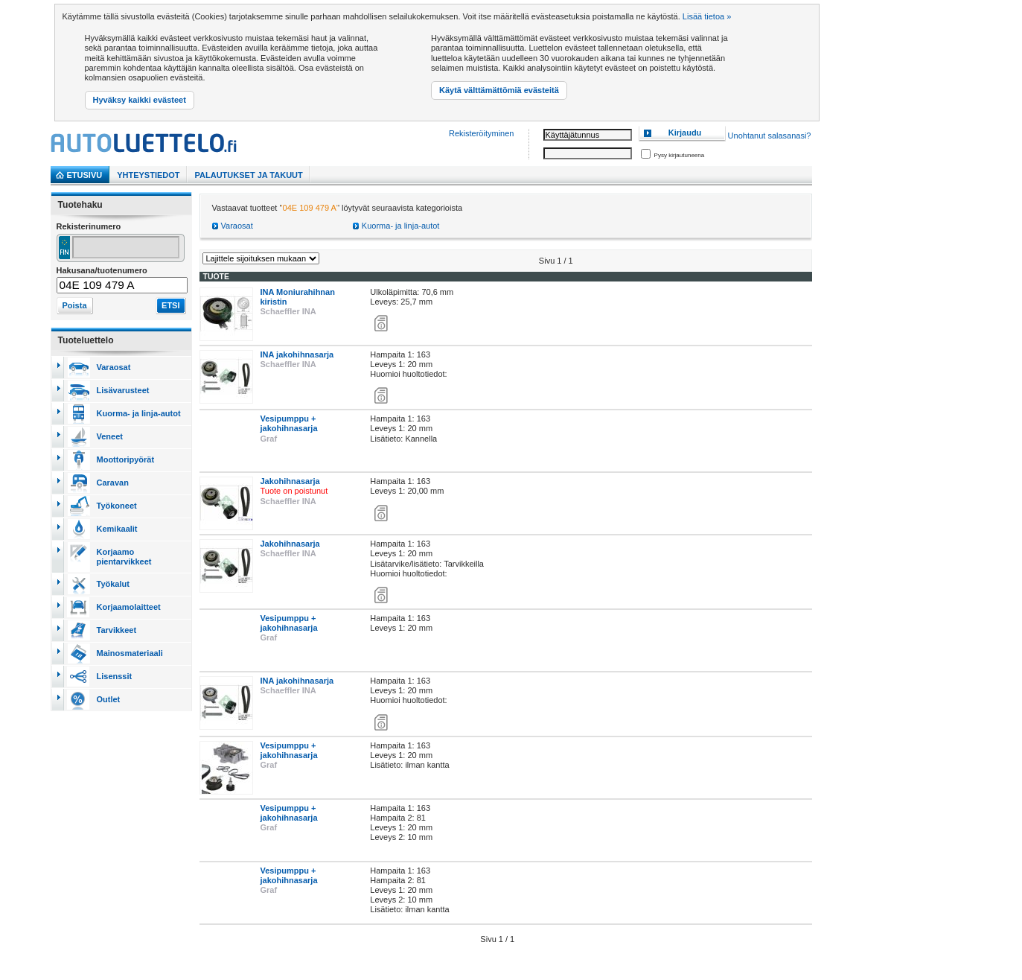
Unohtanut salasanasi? (769, 136)
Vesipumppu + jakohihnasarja (289, 423)
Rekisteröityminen (481, 133)
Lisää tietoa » (707, 16)
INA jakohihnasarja (297, 354)
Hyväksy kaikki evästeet (139, 99)
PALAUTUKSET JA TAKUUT (249, 175)
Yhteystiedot (148, 175)
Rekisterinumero (89, 226)
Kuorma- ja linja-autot (401, 225)
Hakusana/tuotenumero (102, 270)
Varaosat (237, 225)
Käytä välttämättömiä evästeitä (499, 90)
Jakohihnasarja (290, 481)
